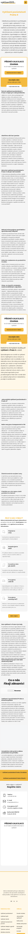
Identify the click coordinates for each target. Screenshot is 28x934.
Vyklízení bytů (4, 899)
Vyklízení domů (5, 902)
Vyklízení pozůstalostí (7, 897)
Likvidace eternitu (5, 915)
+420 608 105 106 (14, 86)
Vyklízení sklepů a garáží (7, 910)
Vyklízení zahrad (5, 912)
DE (16, 884)
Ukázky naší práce (22, 907)
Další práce (20, 904)
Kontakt (19, 914)
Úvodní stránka (21, 897)
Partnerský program (19, 910)
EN (14, 884)
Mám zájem (14, 616)
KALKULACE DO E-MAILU (14, 73)
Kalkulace (21, 918)
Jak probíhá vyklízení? (20, 900)
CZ (11, 884)
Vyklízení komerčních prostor (6, 906)
